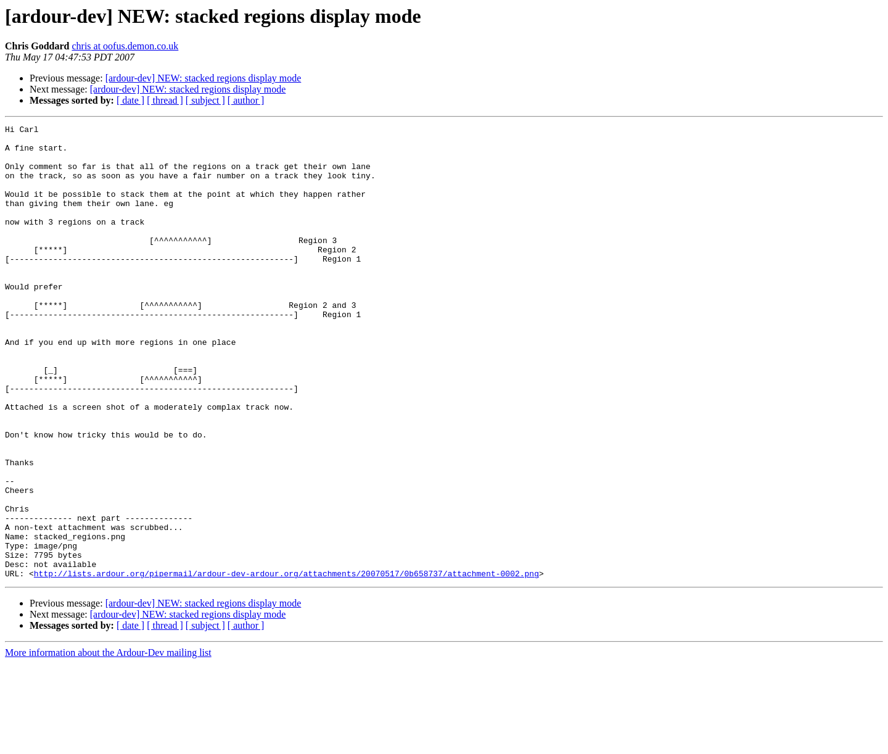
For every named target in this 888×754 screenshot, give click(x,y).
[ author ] (246, 100)
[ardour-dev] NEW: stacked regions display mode (203, 78)
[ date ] (130, 100)
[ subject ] (205, 100)
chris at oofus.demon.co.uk (125, 46)
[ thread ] (165, 100)
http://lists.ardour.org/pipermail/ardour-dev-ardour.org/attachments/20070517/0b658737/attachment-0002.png (286, 663)
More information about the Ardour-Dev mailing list (108, 743)
